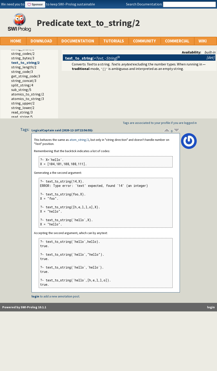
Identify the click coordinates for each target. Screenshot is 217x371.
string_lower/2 (22, 107)
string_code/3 (22, 71)
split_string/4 (22, 85)
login (35, 296)
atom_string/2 (79, 140)
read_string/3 (22, 112)
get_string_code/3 (25, 76)
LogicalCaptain (43, 130)
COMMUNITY (144, 41)
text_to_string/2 (25, 62)
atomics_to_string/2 (27, 94)
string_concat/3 (23, 80)
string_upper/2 (22, 103)
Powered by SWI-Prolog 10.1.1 (24, 307)
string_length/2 (23, 67)
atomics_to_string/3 (27, 98)
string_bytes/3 (22, 58)
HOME (15, 41)
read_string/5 (22, 116)
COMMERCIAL (177, 41)
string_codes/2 (22, 53)
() (91, 58)
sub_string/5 (21, 89)
